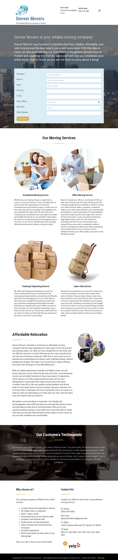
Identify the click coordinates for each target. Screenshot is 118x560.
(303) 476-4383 (83, 11)
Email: (19, 85)
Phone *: (20, 79)
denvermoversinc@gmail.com (74, 516)
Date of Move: (22, 101)
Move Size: (21, 107)
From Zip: (20, 90)
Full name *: (21, 74)
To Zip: (19, 96)
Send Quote (22, 119)
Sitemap (100, 555)
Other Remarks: (22, 112)
